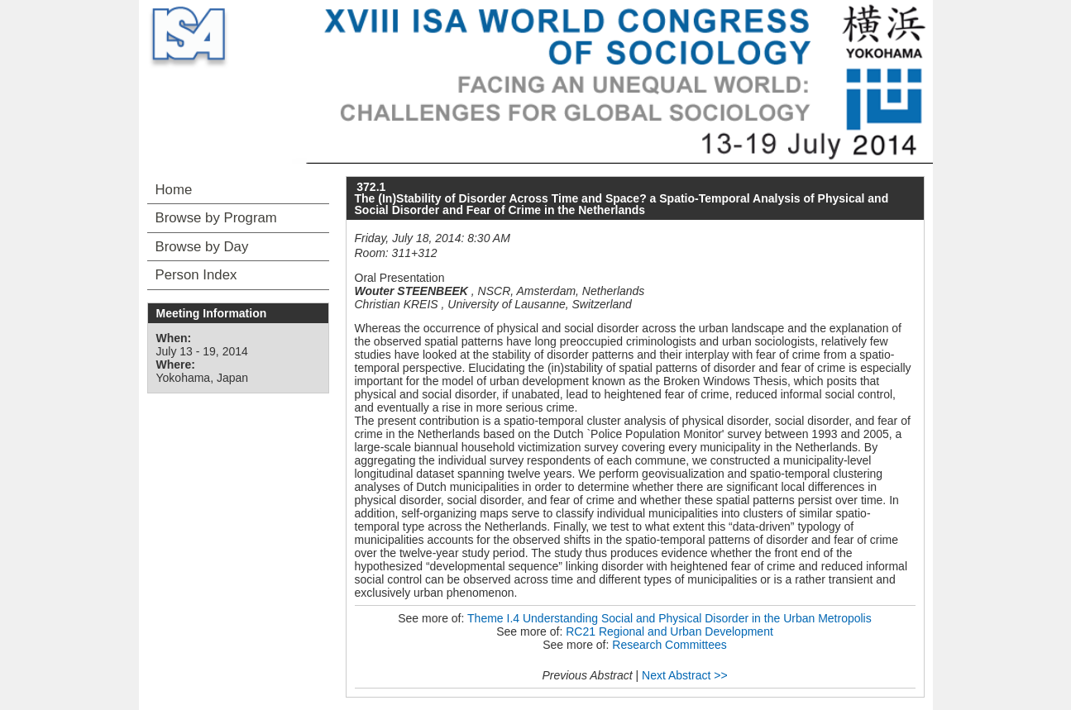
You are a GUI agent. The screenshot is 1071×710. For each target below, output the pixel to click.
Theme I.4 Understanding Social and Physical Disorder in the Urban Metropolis (669, 618)
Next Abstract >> (685, 675)
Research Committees (669, 644)
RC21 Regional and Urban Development (669, 631)
